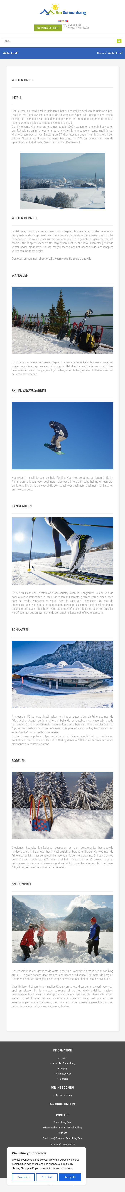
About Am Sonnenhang (63, 1063)
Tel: (52, 1144)
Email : (46, 1138)
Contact (64, 1078)
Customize (23, 1177)
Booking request (48, 28)
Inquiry (63, 1068)
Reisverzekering (64, 1095)
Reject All (47, 1177)
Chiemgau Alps (63, 1073)
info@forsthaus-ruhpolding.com (66, 1138)
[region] (46, 1166)
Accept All (70, 1177)
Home (64, 1058)
